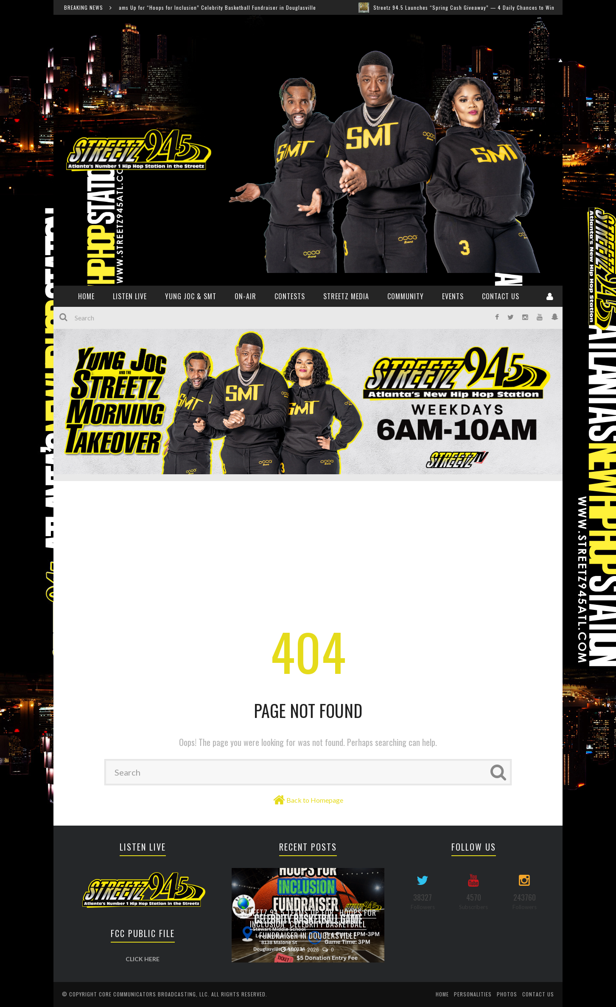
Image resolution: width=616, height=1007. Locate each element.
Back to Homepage (314, 800)
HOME (86, 296)
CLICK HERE (143, 958)
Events (453, 296)
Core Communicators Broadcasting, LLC (153, 994)
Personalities (473, 994)
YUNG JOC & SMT (190, 296)
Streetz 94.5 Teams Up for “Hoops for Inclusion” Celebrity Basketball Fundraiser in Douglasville (203, 7)
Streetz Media (346, 296)
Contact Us (500, 296)
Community (405, 296)
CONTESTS (289, 296)
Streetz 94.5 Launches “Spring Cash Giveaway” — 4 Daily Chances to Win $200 (476, 7)
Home (442, 994)
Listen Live (130, 296)
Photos (507, 994)
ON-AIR (245, 296)
